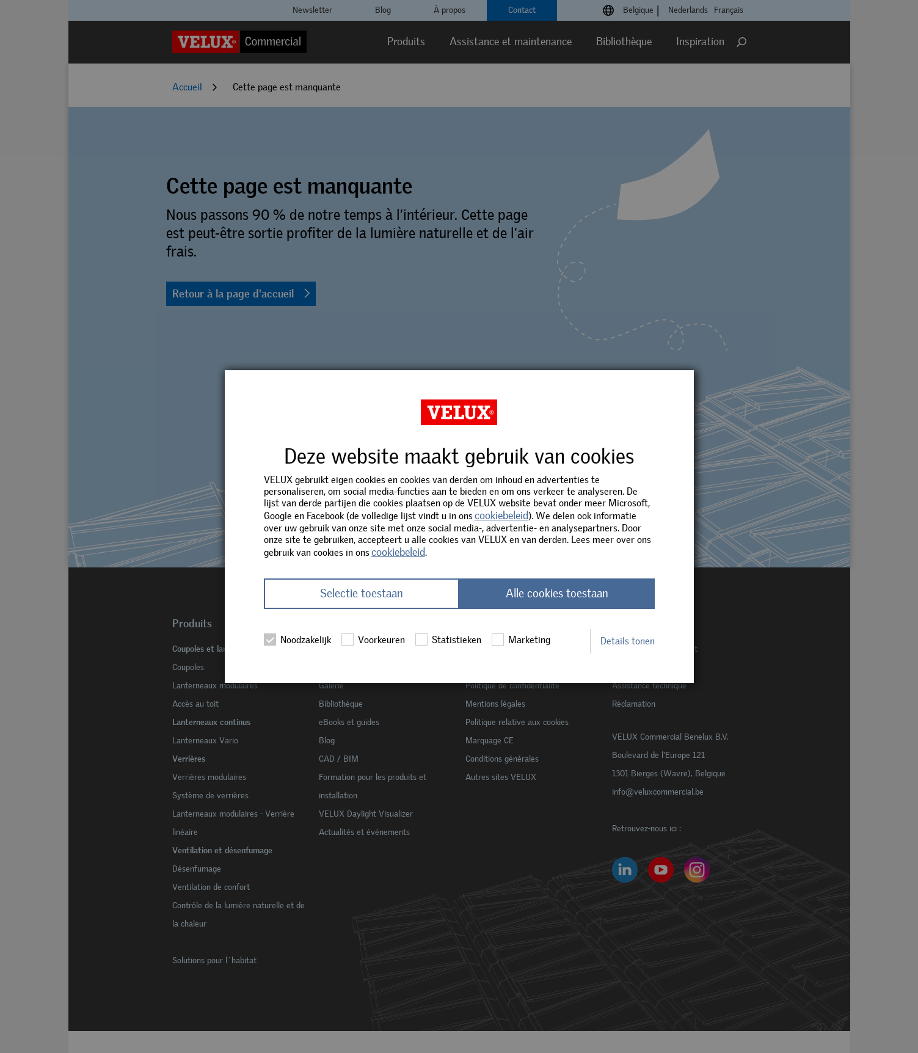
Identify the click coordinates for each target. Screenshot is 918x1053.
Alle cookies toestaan (557, 594)
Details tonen (627, 641)
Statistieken (448, 640)
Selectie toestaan (361, 594)
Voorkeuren (373, 640)
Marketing (521, 640)
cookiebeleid (501, 515)
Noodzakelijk (297, 640)
